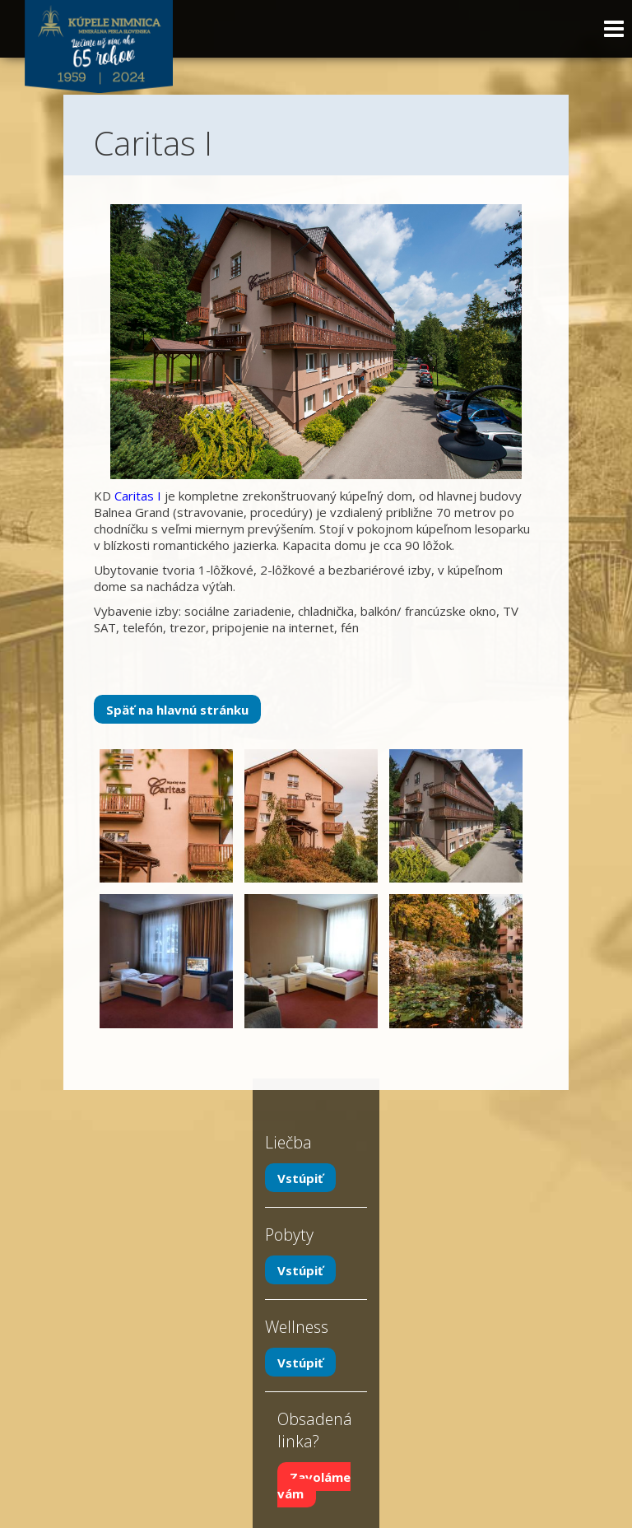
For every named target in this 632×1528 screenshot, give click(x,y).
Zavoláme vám (314, 1485)
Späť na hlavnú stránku (177, 709)
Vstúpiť (300, 1178)
